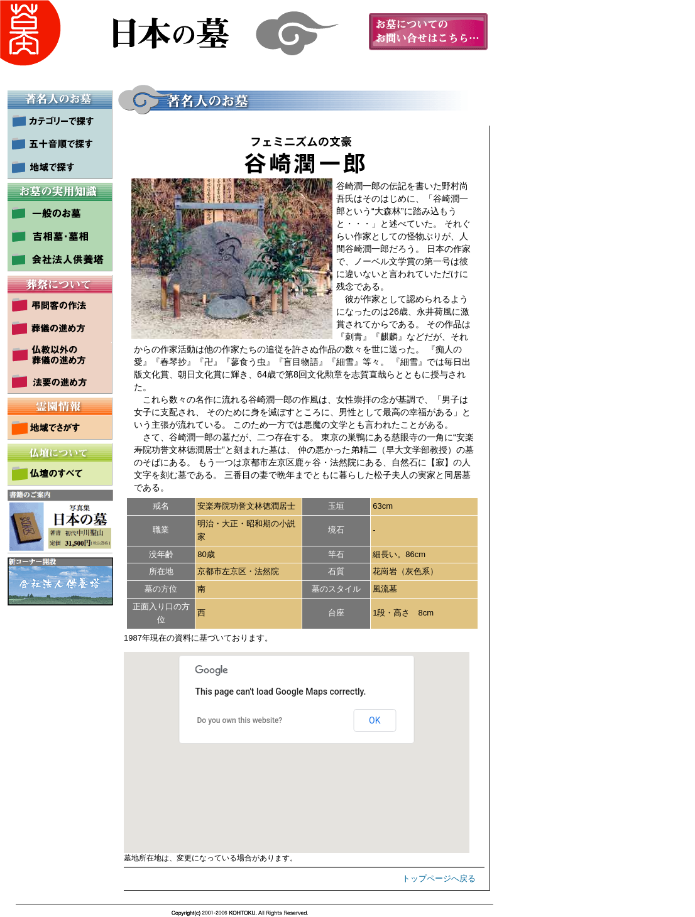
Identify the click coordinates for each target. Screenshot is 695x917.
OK (374, 720)
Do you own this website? (240, 720)
